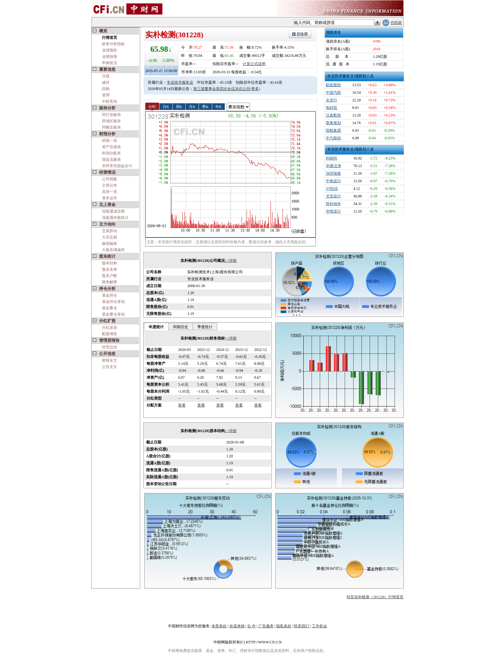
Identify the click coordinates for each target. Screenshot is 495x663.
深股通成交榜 (113, 211)
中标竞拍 (109, 101)
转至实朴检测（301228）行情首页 (375, 597)
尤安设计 (333, 196)
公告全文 (109, 367)
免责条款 (219, 626)
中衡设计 (333, 181)
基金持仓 (109, 295)
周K (179, 106)
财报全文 (109, 360)
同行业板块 (111, 114)
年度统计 (156, 327)
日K (166, 106)
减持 (106, 82)
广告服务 (266, 626)
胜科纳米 (333, 204)
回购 (106, 89)
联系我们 (301, 626)
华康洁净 (333, 166)
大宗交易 (109, 237)
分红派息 (109, 327)
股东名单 (109, 269)
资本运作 (109, 198)
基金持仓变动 (113, 301)
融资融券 (109, 243)
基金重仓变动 (113, 314)
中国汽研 (333, 92)
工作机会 (319, 626)
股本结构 (109, 263)
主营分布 (109, 185)
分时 (152, 106)
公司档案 (109, 179)
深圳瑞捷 (333, 173)
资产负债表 (111, 147)
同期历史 (180, 327)
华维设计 (333, 211)
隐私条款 (283, 626)
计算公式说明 (254, 64)
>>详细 (231, 260)
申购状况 (109, 63)
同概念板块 (111, 127)
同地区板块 (111, 121)
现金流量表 (111, 159)
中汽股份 (333, 138)
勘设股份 (333, 85)
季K (205, 106)
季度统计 (204, 327)
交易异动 (109, 231)
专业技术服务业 (180, 82)
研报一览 (109, 140)
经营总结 (109, 347)
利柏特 (331, 158)
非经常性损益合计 (117, 166)
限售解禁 (109, 282)
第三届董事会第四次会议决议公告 (221, 89)
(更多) (255, 89)
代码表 (396, 23)
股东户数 (109, 276)
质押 (106, 95)
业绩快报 (109, 56)
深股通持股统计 (115, 217)
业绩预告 (109, 50)
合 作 (251, 626)
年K (218, 106)
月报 (106, 76)
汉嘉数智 (333, 115)
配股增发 (109, 334)
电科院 (331, 107)
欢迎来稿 (237, 626)
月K (192, 106)
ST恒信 (332, 188)
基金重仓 (109, 308)
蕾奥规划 (333, 123)
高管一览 (109, 192)
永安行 (331, 100)
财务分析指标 (113, 44)
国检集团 (333, 130)
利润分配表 (111, 153)
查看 (182, 405)
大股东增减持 (113, 250)
